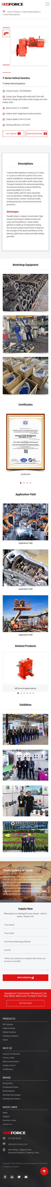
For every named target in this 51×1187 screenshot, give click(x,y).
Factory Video (8, 1058)
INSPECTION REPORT (37, 133)
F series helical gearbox (11, 15)
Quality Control (9, 1065)
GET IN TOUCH (25, 1003)
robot (5, 1040)
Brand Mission (9, 1091)
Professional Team (10, 1087)
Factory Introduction (11, 1054)
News (5, 1113)
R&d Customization (11, 1061)
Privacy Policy (42, 1163)
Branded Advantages (12, 1095)
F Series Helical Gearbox (30, 12)
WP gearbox (8, 1024)
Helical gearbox (9, 1032)
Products (16, 12)
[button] (20, 483)
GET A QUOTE (13, 133)
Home (7, 11)
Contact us (7, 1124)
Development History (11, 1099)
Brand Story (8, 1083)
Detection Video (9, 1120)
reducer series (9, 1028)
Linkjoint (16, 1167)
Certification (8, 1069)
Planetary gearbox (10, 1036)
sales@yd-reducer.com (17, 1144)
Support (6, 1116)
